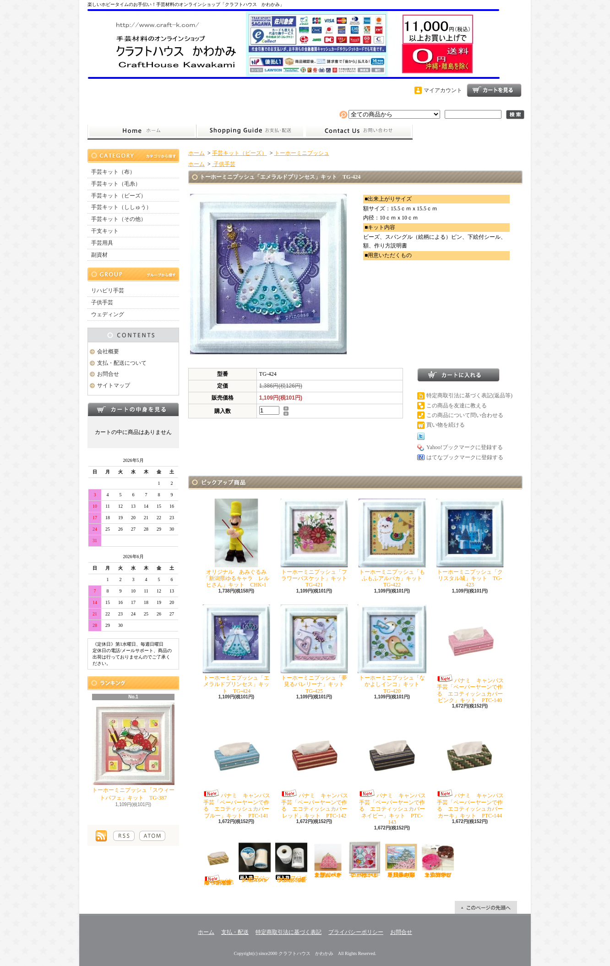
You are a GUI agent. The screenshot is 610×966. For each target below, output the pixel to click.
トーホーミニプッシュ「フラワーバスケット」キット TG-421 (316, 543)
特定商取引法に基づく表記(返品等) (469, 395)
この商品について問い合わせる (464, 415)
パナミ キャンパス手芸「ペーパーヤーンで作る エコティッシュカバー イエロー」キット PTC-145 (218, 863)
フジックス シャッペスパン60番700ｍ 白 (255, 862)
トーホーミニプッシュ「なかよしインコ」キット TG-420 (392, 649)
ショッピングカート (494, 90)
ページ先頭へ (486, 907)
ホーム (141, 131)
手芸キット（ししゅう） (121, 207)
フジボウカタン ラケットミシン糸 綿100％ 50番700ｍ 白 (291, 862)
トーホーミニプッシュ (301, 153)
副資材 (99, 255)
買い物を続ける (445, 425)
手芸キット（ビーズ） (118, 195)
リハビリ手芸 (107, 290)
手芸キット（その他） (118, 219)
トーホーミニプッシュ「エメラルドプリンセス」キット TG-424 (236, 649)
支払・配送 (235, 932)
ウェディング (107, 314)
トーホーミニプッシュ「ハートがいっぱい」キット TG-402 (365, 859)
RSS (124, 836)
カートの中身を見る (133, 409)
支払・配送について (250, 131)
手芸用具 (102, 243)
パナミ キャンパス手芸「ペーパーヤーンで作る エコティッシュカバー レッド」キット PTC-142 (316, 768)
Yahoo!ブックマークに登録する (464, 447)
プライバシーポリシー (355, 932)
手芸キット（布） (113, 172)
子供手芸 (102, 302)
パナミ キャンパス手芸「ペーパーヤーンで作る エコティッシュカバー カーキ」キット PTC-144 (472, 768)
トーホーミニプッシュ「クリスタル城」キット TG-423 (470, 543)
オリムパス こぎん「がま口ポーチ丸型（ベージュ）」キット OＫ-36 (329, 859)
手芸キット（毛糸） (116, 184)
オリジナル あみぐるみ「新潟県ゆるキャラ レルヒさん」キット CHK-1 (236, 543)
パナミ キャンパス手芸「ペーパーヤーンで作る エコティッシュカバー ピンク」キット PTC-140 (472, 653)
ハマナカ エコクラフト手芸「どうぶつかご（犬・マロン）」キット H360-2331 (438, 859)
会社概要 (108, 351)
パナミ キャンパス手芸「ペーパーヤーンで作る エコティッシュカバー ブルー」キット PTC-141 (238, 768)
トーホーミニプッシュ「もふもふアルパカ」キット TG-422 (393, 543)
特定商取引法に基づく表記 (288, 932)
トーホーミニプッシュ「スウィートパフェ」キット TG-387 (133, 752)
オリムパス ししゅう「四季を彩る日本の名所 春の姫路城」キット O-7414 (402, 859)
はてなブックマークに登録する (464, 457)
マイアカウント (443, 90)
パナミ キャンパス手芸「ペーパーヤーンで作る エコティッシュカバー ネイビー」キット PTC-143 (394, 772)
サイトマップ (113, 385)
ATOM (152, 836)
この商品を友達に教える (456, 405)
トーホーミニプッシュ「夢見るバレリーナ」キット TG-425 (315, 649)
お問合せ (359, 131)
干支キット (105, 231)
